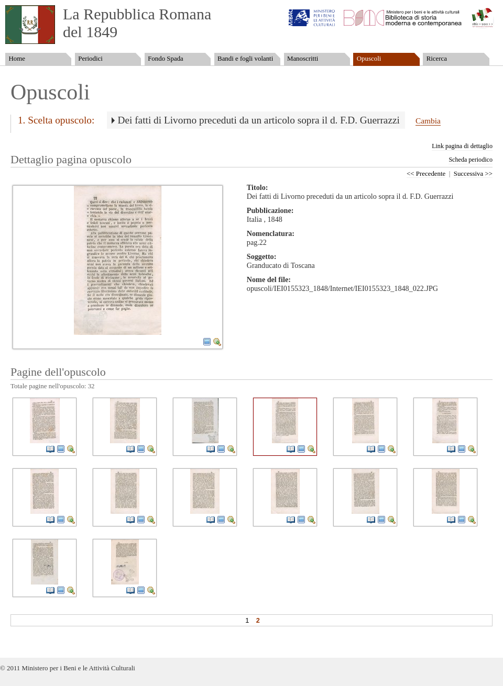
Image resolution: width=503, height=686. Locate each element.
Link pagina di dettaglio (462, 146)
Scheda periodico (471, 159)
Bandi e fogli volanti (245, 58)
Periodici (90, 58)
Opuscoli (369, 58)
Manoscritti (302, 58)
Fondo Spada (165, 58)
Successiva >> (473, 173)
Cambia (428, 120)
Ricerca (437, 58)
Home (16, 58)
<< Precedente (426, 173)
